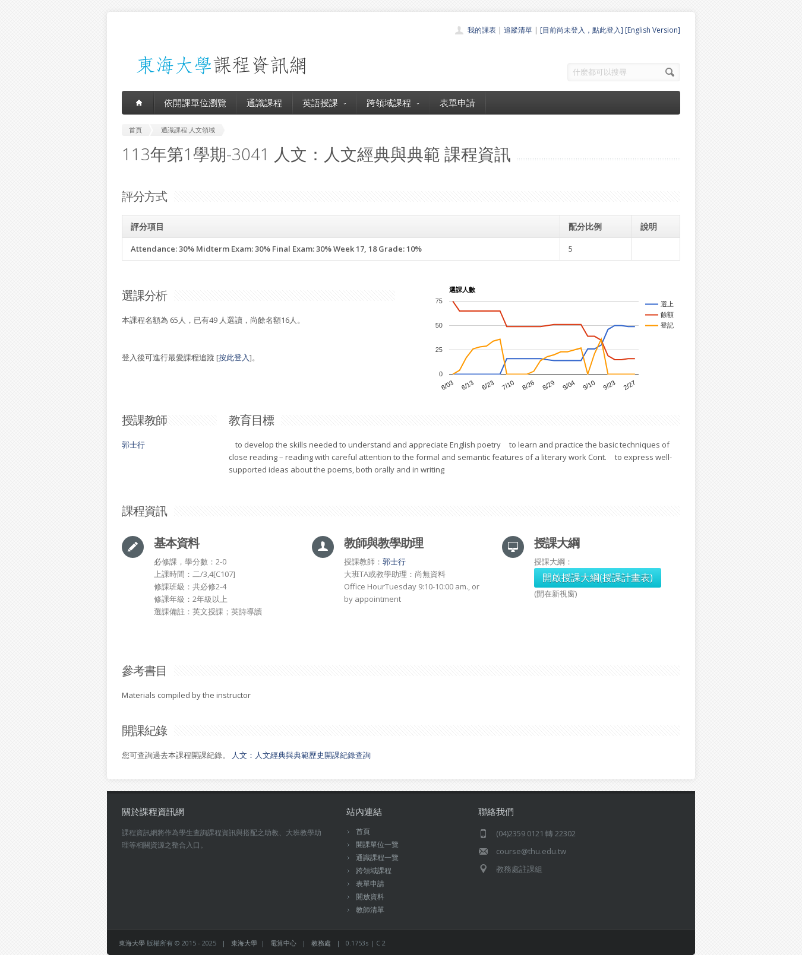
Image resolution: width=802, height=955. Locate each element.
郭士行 (133, 444)
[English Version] (652, 30)
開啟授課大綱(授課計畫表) (597, 577)
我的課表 (482, 30)
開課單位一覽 (377, 844)
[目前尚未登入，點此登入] (581, 30)
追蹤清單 (518, 30)
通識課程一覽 (377, 857)
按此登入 (234, 357)
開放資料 (370, 896)
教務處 (321, 942)
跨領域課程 (393, 103)
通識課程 (264, 103)
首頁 (363, 831)
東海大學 (132, 942)
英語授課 (324, 103)
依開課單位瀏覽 (195, 103)
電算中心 (283, 942)
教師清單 (370, 910)
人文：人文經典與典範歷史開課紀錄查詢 (301, 755)
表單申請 (457, 103)
